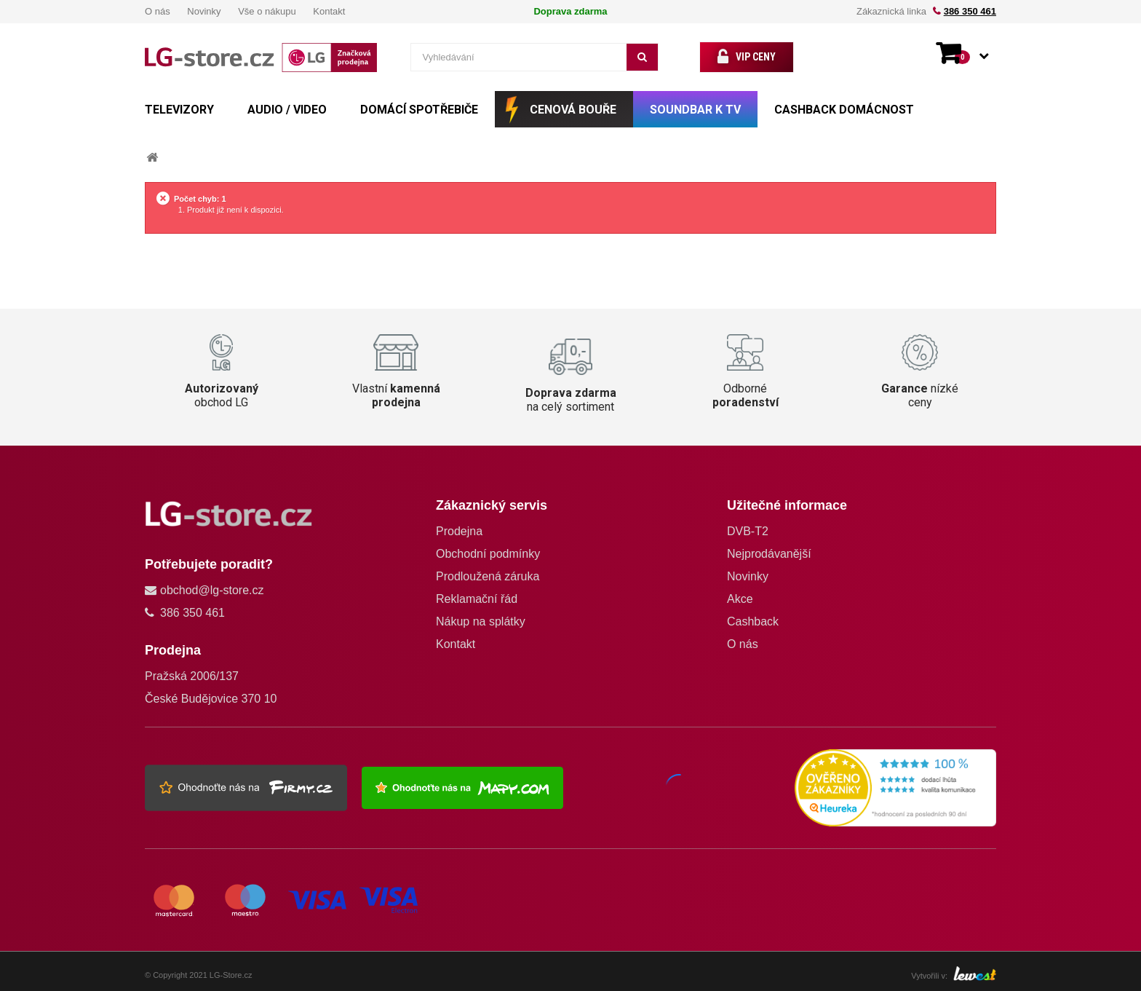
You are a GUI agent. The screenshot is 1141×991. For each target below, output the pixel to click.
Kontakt (329, 11)
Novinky (203, 11)
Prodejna (459, 531)
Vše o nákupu (267, 11)
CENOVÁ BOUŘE (573, 110)
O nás (157, 11)
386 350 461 (970, 11)
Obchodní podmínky (488, 554)
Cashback (753, 621)
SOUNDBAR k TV (695, 110)
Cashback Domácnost (844, 110)
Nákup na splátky (480, 621)
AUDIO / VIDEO (287, 110)
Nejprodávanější (769, 554)
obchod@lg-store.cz (212, 590)
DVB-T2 (747, 531)
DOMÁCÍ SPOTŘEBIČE (419, 110)
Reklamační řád (476, 599)
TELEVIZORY (179, 110)
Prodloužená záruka (487, 576)
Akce (740, 599)
